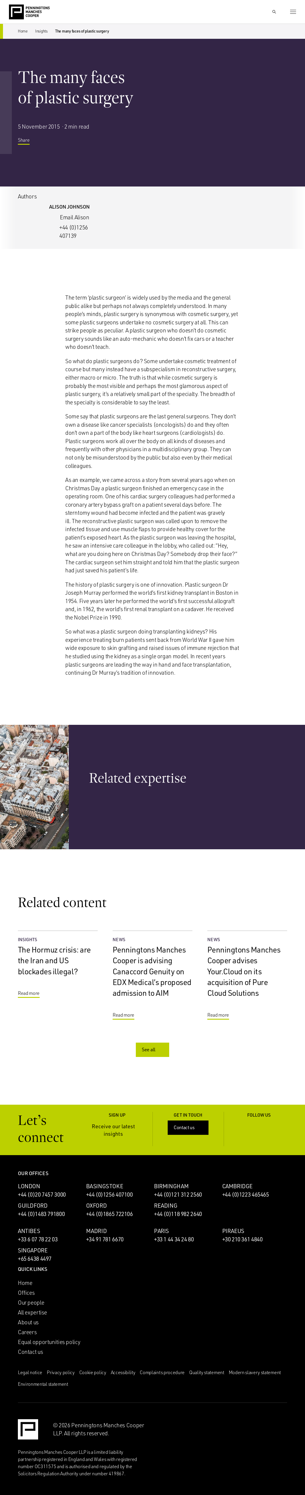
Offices (26, 1292)
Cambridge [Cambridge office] (237, 1186)
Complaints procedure (162, 1372)
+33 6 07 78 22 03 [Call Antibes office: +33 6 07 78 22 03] (38, 1239)
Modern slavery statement (255, 1372)
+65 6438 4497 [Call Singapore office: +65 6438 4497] (35, 1258)
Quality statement (206, 1372)
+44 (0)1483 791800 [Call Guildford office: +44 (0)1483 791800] (41, 1213)
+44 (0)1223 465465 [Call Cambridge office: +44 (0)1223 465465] (245, 1194)
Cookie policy (92, 1372)
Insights (41, 31)
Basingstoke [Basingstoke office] (104, 1186)
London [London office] (29, 1186)
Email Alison (74, 217)
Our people (31, 1302)
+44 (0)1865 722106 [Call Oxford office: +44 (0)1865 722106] (109, 1213)
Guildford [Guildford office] (33, 1205)
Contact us (189, 1127)
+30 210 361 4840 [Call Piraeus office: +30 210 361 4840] (242, 1239)
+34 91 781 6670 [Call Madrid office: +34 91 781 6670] (105, 1239)
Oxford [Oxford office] (96, 1205)
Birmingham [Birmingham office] (171, 1186)
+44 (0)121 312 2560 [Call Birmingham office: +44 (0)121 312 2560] (178, 1194)
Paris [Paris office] (161, 1230)
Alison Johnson (69, 207)
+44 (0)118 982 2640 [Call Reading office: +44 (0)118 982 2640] (178, 1213)
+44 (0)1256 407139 (73, 231)
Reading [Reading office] (165, 1205)
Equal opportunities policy (49, 1342)
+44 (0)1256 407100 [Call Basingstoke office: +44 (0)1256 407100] (109, 1194)
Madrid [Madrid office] (96, 1230)
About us (28, 1322)
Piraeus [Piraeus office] (233, 1230)
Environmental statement (43, 1384)
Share (28, 142)
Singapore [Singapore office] (33, 1250)
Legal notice (30, 1372)
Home (23, 31)
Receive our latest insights (118, 1130)
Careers (27, 1332)
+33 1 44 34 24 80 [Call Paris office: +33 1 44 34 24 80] (174, 1239)
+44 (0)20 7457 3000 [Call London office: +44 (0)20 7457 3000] (42, 1194)
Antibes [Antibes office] (29, 1230)
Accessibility (123, 1372)
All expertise (32, 1312)
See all (153, 1049)
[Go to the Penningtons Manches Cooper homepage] (29, 12)
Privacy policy (61, 1372)
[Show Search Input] (274, 12)
